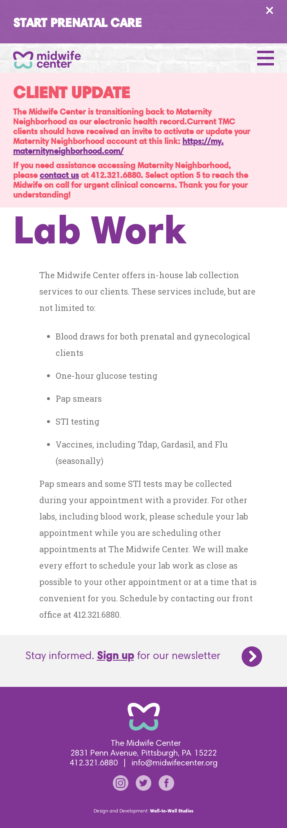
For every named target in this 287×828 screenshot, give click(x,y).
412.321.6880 (94, 763)
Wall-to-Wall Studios (171, 811)
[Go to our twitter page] (147, 787)
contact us (59, 176)
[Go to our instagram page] (124, 787)
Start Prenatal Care (77, 24)
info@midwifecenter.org (174, 763)
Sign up (115, 656)
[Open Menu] (265, 58)
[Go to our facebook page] (166, 787)
